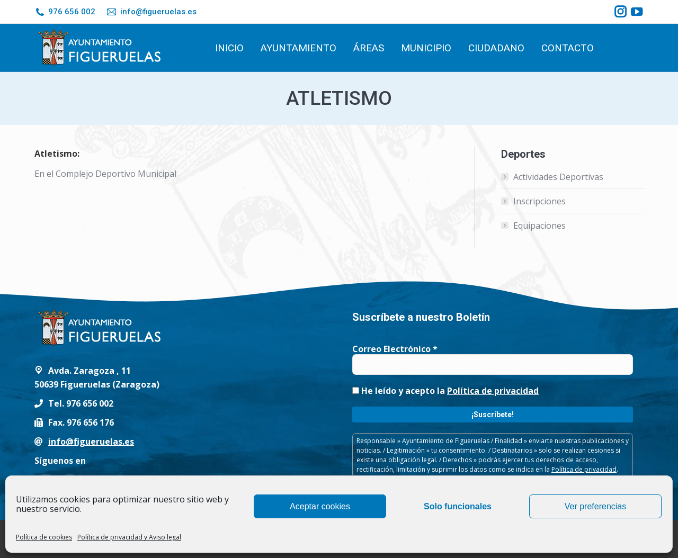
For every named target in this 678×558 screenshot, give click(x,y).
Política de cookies (44, 537)
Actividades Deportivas (558, 177)
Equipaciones (539, 225)
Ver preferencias (596, 506)
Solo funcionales (458, 506)
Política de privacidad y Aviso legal (129, 537)
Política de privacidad (493, 391)
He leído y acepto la (445, 391)
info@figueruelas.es (151, 12)
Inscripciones (539, 201)
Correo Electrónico (395, 349)
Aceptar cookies (320, 506)
